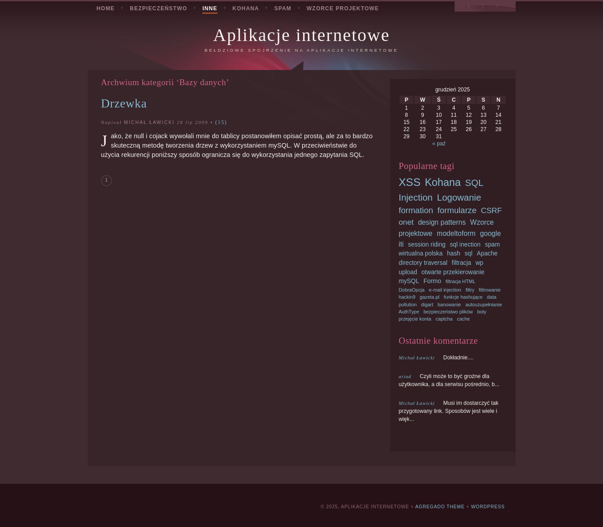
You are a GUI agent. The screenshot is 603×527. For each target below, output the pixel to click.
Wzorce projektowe (343, 8)
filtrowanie (489, 289)
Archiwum (476, 7)
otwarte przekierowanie (453, 272)
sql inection (465, 244)
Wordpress (488, 506)
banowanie (449, 304)
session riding (427, 244)
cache (463, 318)
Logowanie (459, 197)
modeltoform (456, 233)
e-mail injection (445, 289)
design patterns (442, 222)
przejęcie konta (415, 318)
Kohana (246, 8)
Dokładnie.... (436, 357)
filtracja (462, 262)
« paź (439, 143)
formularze (457, 210)
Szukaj (491, 7)
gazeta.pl (429, 297)
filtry (470, 289)
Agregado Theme (440, 506)
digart (427, 304)
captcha (443, 318)
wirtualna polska (421, 253)
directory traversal (423, 262)
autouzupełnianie (483, 304)
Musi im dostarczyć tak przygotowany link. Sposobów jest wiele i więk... (449, 411)
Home (106, 8)
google (490, 233)
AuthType (409, 311)
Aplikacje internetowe (301, 35)
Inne (209, 8)
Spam (282, 8)
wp (480, 262)
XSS (410, 182)
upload (408, 272)
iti (401, 244)
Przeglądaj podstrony (461, 7)
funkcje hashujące (463, 297)
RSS (504, 7)
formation (416, 210)
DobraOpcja (412, 289)
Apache (487, 253)
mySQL (409, 281)
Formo (432, 281)
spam (492, 244)
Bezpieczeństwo (158, 8)
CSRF (491, 210)
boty (482, 311)
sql (468, 253)
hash (453, 253)
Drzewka (124, 103)
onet (406, 222)
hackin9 (407, 297)
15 (221, 122)
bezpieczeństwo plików (448, 311)
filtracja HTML (461, 281)
